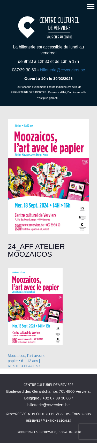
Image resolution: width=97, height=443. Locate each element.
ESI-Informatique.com (50, 432)
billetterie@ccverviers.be (62, 70)
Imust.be (75, 432)
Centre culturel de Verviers (48, 385)
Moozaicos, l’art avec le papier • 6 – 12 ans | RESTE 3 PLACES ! (27, 361)
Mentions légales (57, 420)
